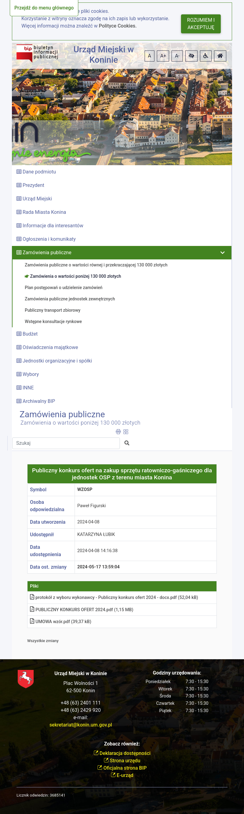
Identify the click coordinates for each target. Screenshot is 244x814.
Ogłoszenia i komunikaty (49, 239)
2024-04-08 (88, 522)
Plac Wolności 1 (80, 683)
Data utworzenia (47, 522)
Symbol (38, 489)
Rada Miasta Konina (44, 212)
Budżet (30, 334)
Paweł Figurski (91, 505)
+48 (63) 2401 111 (81, 703)
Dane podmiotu (39, 172)
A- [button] (177, 56)
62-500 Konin (80, 690)
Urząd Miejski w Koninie (103, 54)
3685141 (57, 795)
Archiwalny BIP (39, 401)
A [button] (149, 56)
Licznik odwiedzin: (33, 795)
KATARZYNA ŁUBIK (96, 534)
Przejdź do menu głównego (44, 8)
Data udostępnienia (45, 550)
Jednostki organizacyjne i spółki (57, 361)
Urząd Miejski (37, 199)
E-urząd (122, 775)
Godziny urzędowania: (177, 673)
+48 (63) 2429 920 (81, 710)
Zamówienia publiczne (47, 252)
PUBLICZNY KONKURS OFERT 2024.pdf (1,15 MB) (81, 609)
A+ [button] (163, 56)
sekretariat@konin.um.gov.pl (81, 725)
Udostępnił (42, 534)
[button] (191, 55)
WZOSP (84, 489)
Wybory (31, 374)
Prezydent (33, 185)
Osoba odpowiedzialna (47, 505)
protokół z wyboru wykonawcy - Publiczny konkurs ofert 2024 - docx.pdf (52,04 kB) (114, 597)
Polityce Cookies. (118, 26)
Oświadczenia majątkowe (50, 347)
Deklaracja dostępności (122, 753)
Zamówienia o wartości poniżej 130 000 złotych (80, 423)
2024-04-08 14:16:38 (97, 550)
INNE (28, 388)
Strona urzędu (122, 761)
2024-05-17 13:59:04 (98, 567)
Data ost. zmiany (48, 567)
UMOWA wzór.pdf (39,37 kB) (60, 621)
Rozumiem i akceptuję (201, 23)
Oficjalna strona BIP (121, 768)
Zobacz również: (122, 744)
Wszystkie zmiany (43, 640)
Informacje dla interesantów (53, 226)
